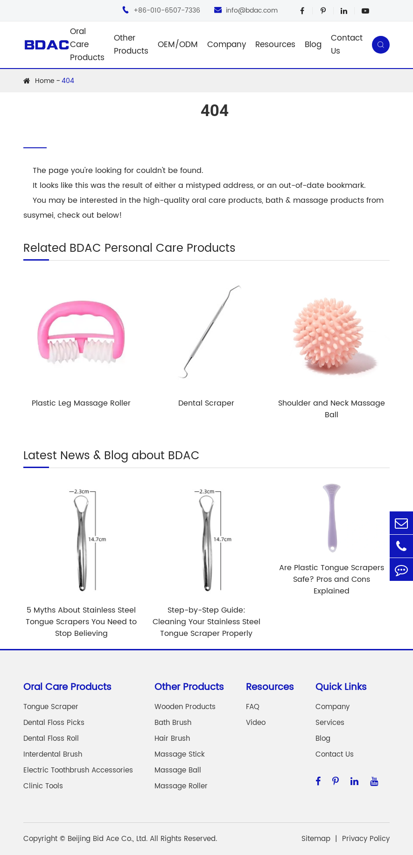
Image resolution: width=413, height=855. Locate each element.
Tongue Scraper (50, 707)
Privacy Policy (366, 839)
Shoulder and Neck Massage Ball (331, 409)
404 (68, 81)
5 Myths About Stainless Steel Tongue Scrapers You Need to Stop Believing (81, 622)
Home (45, 81)
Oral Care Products (87, 44)
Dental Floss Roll (51, 739)
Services (329, 723)
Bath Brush (172, 723)
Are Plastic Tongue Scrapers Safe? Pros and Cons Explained (331, 579)
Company (226, 44)
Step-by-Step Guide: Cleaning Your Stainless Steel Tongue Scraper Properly (206, 622)
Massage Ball (177, 770)
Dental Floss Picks (53, 723)
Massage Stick (179, 754)
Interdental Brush (52, 754)
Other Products (131, 45)
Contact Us (347, 45)
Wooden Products (185, 707)
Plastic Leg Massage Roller (81, 403)
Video (256, 723)
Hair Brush (172, 739)
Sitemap (315, 839)
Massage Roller (181, 786)
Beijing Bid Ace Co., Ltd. (107, 839)
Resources (275, 44)
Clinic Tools (43, 786)
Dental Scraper (206, 403)
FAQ (252, 707)
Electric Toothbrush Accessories (78, 770)
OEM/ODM (178, 44)
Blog (313, 44)
